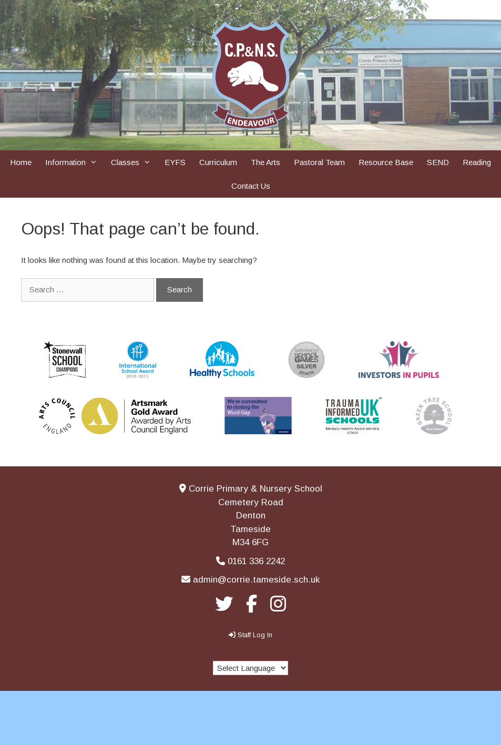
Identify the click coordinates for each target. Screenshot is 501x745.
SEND (438, 162)
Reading (477, 162)
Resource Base (386, 162)
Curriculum (218, 162)
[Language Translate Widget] (250, 668)
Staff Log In (255, 635)
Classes (134, 162)
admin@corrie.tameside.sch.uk (256, 580)
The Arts (265, 162)
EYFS (175, 162)
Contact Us (250, 185)
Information (74, 162)
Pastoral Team (319, 162)
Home (21, 162)
